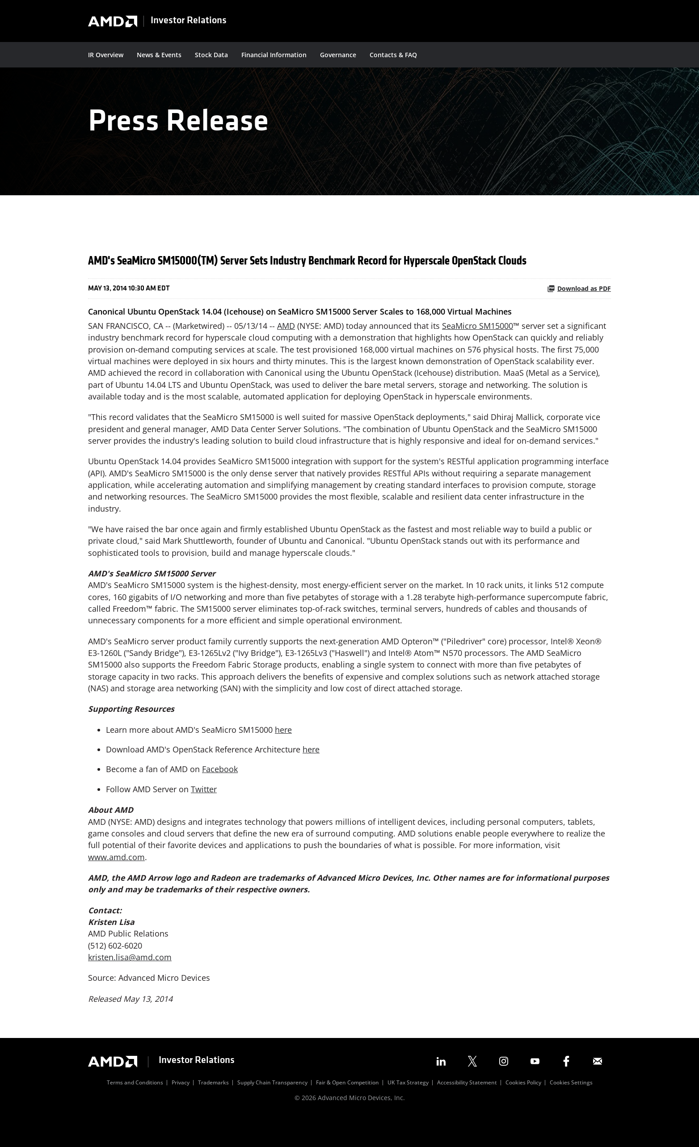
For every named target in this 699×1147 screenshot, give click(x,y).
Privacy (180, 1110)
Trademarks (213, 1110)
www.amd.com (116, 882)
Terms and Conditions (135, 1110)
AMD (286, 340)
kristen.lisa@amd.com (130, 984)
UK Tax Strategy (408, 1110)
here (283, 752)
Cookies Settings (571, 1110)
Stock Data (211, 54)
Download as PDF (579, 302)
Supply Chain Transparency (272, 1110)
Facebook (220, 792)
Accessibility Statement (467, 1110)
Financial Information (274, 54)
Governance (338, 54)
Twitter (204, 812)
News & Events (159, 54)
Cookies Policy (523, 1110)
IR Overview (105, 54)
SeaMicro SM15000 (477, 340)
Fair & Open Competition (347, 1110)
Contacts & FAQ (393, 54)
